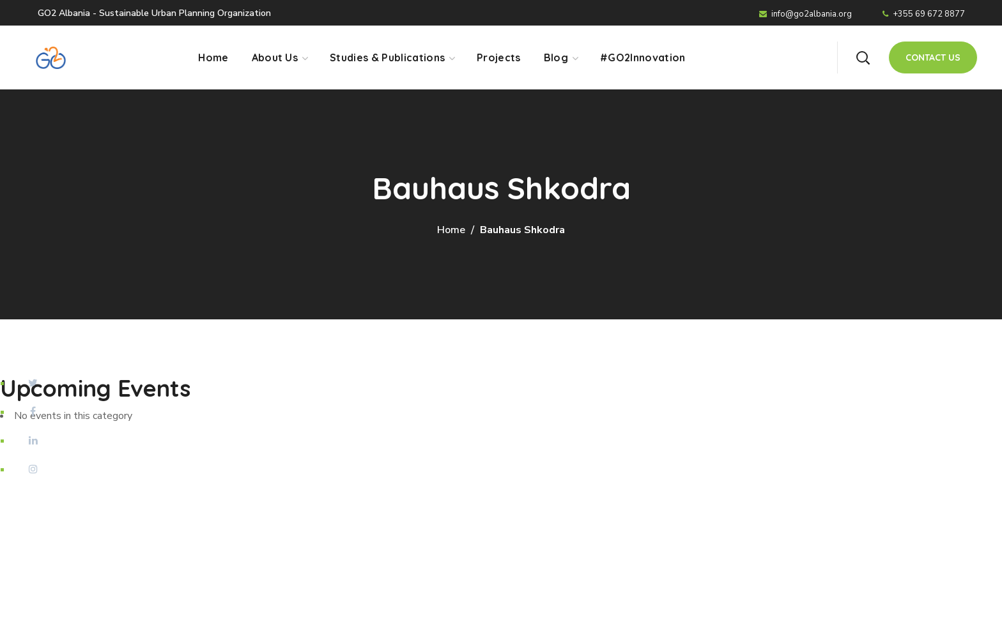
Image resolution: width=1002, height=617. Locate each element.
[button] (862, 57)
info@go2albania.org (805, 14)
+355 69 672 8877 (924, 14)
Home (451, 230)
